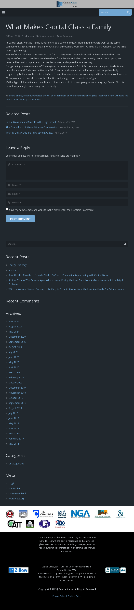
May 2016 (14, 443)
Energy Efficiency (18, 264)
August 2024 (15, 326)
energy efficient (23, 95)
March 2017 (15, 433)
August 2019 (15, 408)
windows (36, 99)
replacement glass (22, 99)
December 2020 (17, 336)
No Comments (67, 36)
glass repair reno (100, 95)
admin (31, 36)
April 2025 (14, 321)
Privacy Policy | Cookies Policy (67, 596)
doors (12, 95)
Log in (12, 483)
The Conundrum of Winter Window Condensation (32, 127)
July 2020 (13, 352)
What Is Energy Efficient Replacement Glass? (29, 132)
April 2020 (14, 367)
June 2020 (14, 357)
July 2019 (13, 413)
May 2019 (14, 423)
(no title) (13, 270)
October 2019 (16, 397)
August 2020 (15, 346)
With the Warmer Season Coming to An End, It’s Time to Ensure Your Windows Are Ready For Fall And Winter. (67, 289)
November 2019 (17, 392)
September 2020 (17, 341)
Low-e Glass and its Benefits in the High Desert (31, 122)
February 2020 (16, 377)
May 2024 (14, 331)
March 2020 (15, 372)
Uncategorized (47, 36)
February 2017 (16, 438)
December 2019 (17, 387)
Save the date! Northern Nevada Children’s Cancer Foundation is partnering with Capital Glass (58, 275)
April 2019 (14, 428)
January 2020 (15, 382)
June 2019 (14, 418)
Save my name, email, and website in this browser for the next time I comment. (51, 209)
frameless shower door (44, 95)
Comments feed (17, 493)
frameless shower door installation (74, 95)
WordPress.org (16, 498)
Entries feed (15, 488)
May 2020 (14, 362)
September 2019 (17, 402)
